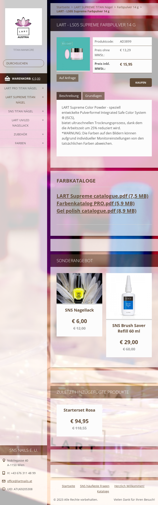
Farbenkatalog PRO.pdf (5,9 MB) (96, 203)
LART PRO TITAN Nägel (20, 88)
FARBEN (20, 143)
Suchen (40, 63)
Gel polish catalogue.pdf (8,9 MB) (96, 210)
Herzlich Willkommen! (129, 486)
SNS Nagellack (79, 310)
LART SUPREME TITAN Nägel (20, 99)
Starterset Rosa (79, 410)
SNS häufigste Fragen (94, 486)
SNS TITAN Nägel (20, 111)
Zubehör (20, 134)
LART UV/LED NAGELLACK (20, 122)
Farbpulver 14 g (128, 7)
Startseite (63, 7)
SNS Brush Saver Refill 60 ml (128, 328)
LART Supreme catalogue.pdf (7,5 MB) (102, 195)
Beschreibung (69, 96)
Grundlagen (93, 96)
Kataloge (103, 491)
